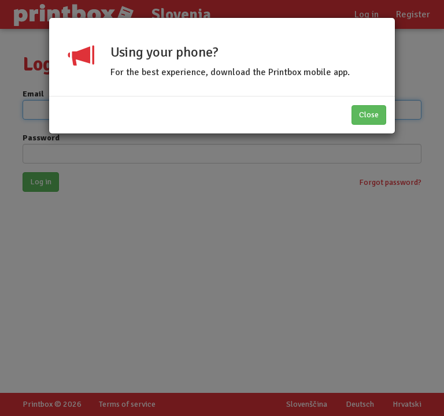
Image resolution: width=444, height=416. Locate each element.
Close (369, 115)
